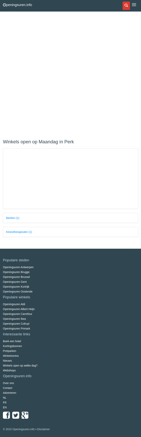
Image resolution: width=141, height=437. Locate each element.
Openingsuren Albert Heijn (19, 309)
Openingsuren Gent (15, 281)
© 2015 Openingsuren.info (19, 429)
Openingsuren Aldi (14, 304)
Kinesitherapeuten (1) (19, 231)
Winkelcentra (11, 355)
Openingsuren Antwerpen (18, 267)
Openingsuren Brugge (16, 272)
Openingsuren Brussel (16, 276)
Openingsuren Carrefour (17, 313)
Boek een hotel (12, 341)
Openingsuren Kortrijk (16, 286)
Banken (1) (12, 217)
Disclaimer (43, 429)
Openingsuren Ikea (14, 318)
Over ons (8, 383)
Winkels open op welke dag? (20, 365)
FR (5, 402)
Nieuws (7, 360)
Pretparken (9, 350)
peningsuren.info (17, 5)
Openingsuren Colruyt (16, 323)
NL (4, 397)
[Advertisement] (32, 76)
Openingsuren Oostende (18, 291)
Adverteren (9, 392)
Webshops (9, 370)
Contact (7, 387)
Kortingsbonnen (12, 346)
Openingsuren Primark (16, 328)
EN (5, 407)
